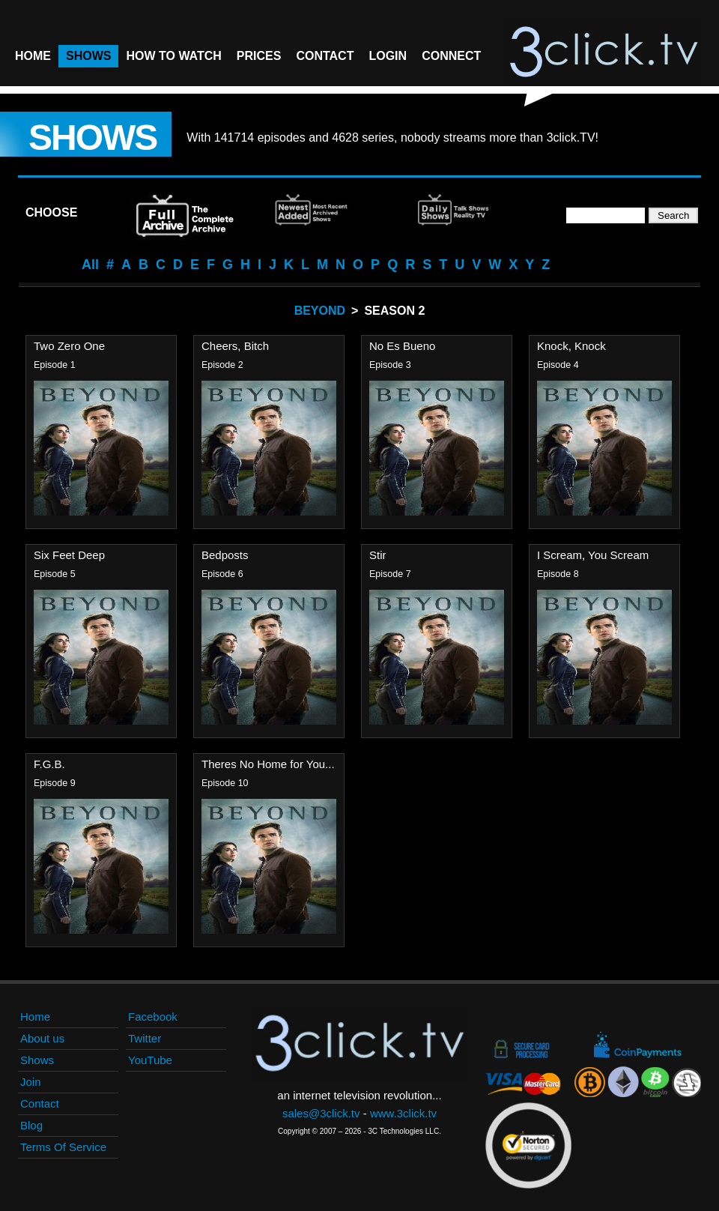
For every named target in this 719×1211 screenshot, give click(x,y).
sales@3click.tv (321, 1113)
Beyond (319, 310)
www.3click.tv (403, 1113)
